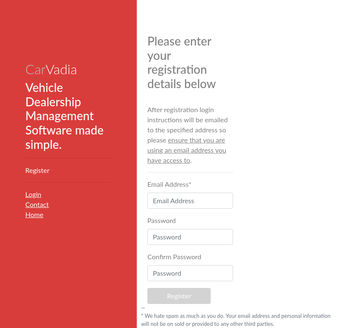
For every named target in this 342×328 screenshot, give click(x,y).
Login (33, 194)
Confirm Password (174, 257)
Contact (37, 204)
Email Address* (169, 184)
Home (34, 214)
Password (161, 220)
